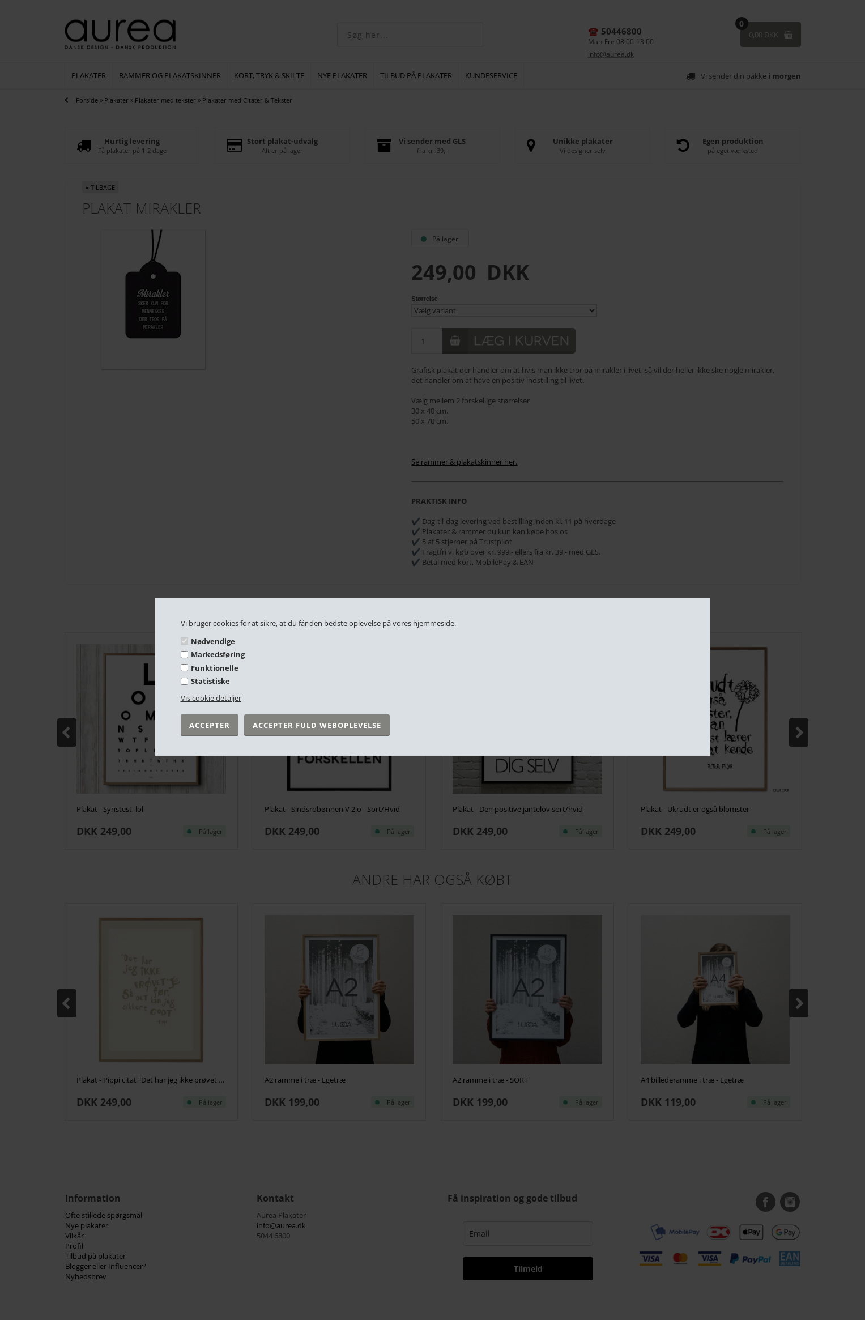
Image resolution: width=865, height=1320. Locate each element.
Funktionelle (214, 668)
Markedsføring (218, 654)
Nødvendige (213, 641)
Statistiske (210, 681)
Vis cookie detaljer (211, 698)
